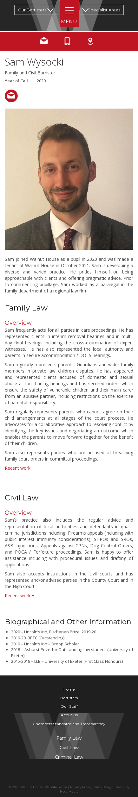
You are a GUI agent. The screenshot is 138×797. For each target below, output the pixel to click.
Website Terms (55, 787)
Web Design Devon (109, 787)
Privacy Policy (80, 787)
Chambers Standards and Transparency (69, 723)
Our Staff (69, 706)
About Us (69, 714)
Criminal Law (69, 757)
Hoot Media (69, 791)
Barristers (69, 697)
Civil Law (69, 747)
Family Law (69, 738)
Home (69, 689)
